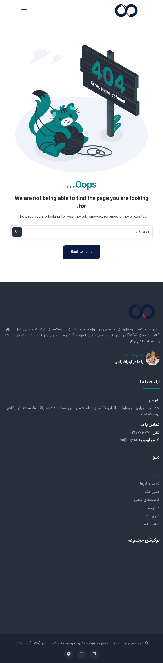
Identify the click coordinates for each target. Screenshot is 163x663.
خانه (156, 475)
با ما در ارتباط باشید (128, 362)
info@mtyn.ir (127, 440)
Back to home (81, 252)
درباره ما (153, 508)
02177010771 (140, 433)
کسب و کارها (150, 483)
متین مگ (152, 492)
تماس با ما (151, 524)
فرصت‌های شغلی (147, 500)
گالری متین (151, 516)
